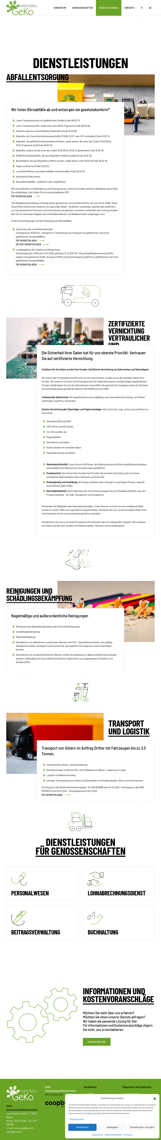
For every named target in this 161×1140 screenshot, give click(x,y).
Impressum (128, 1134)
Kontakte (130, 7)
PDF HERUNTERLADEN (21, 196)
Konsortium (60, 7)
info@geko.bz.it (14, 1131)
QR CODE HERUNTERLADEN (28, 244)
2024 (90, 1093)
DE (150, 7)
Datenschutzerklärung (113, 1134)
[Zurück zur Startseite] (22, 8)
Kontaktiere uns (96, 1041)
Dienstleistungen (108, 7)
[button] (154, 1098)
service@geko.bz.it (23, 1128)
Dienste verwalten (77, 1119)
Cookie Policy (97, 1134)
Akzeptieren (82, 1127)
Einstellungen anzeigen (142, 1127)
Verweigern (112, 1127)
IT (142, 7)
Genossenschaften (82, 7)
